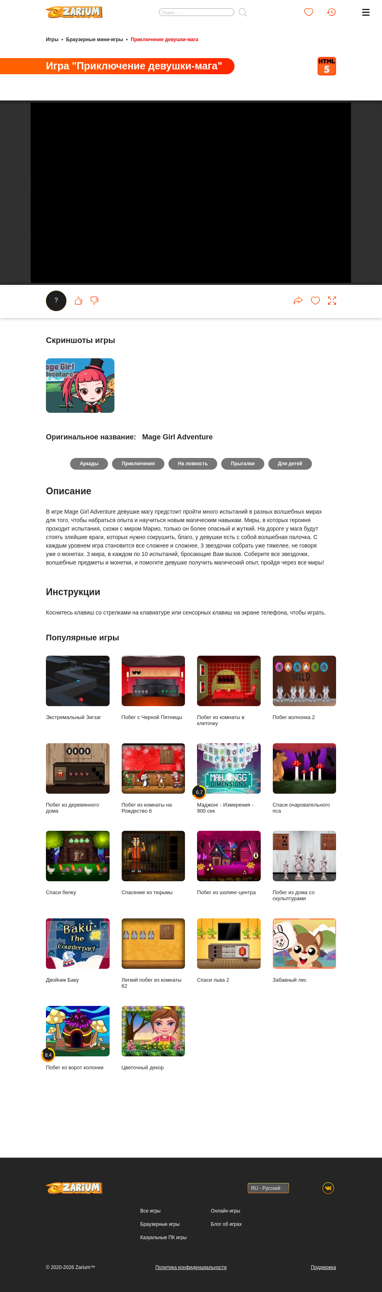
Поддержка (323, 1267)
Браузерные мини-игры (94, 39)
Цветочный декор (153, 1068)
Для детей (290, 494)
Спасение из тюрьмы (153, 893)
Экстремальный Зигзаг (78, 718)
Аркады (88, 494)
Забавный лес (304, 980)
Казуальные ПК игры (163, 1237)
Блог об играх (226, 1224)
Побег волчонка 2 (304, 718)
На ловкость (193, 494)
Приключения (138, 494)
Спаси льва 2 (229, 980)
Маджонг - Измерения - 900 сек (229, 808)
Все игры (150, 1211)
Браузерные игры (159, 1224)
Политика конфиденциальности (190, 1267)
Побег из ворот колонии (78, 1068)
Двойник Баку (78, 980)
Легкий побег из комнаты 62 (153, 983)
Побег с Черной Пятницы (153, 718)
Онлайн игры (225, 1211)
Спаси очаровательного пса (304, 808)
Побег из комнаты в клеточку (229, 721)
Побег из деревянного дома (78, 808)
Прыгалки (243, 494)
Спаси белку (78, 893)
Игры (52, 39)
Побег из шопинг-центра (229, 893)
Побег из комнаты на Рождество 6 (153, 808)
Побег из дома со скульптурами (304, 896)
